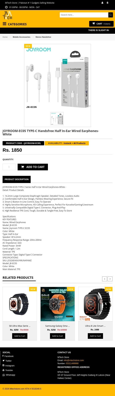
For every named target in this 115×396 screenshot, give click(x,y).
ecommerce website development (18, 392)
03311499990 (72, 363)
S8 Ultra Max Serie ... (19, 325)
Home (5, 37)
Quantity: (8, 159)
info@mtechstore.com (74, 360)
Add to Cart (19, 336)
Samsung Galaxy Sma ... (57, 325)
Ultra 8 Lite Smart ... (95, 325)
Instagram (9, 365)
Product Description (17, 179)
